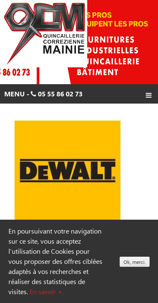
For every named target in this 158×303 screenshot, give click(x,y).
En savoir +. (46, 291)
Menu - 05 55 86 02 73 (78, 95)
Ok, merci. (134, 261)
